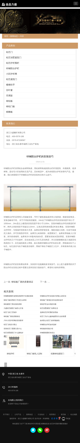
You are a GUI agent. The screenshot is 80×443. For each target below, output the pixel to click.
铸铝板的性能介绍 (46, 329)
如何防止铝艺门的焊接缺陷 (50, 320)
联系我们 (52, 414)
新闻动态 (14, 36)
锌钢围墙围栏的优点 (47, 333)
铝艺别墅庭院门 (13, 57)
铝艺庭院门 (11, 79)
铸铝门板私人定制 (41, 354)
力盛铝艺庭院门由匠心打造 (13, 308)
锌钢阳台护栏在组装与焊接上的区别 (53, 296)
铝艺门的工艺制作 (10, 312)
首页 (6, 36)
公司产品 (18, 414)
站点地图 (73, 414)
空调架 (9, 95)
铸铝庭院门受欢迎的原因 (13, 304)
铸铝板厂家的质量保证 (22, 282)
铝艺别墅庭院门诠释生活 (49, 308)
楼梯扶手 (10, 85)
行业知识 (41, 414)
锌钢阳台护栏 (12, 68)
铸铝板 (9, 101)
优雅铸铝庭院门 (64, 354)
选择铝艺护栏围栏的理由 (49, 312)
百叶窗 (9, 90)
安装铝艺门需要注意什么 (13, 329)
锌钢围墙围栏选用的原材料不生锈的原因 (18, 296)
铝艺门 (9, 52)
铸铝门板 (10, 106)
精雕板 (9, 112)
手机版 (67, 418)
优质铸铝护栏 (15, 354)
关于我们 (6, 414)
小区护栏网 (11, 74)
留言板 (63, 414)
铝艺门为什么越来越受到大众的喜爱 (53, 316)
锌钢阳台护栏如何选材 (48, 324)
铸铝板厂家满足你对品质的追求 (51, 300)
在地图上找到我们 (15, 400)
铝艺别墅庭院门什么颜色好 (13, 333)
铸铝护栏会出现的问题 (48, 304)
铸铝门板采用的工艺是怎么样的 (15, 300)
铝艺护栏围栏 (12, 63)
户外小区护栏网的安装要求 (13, 320)
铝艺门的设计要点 (10, 324)
